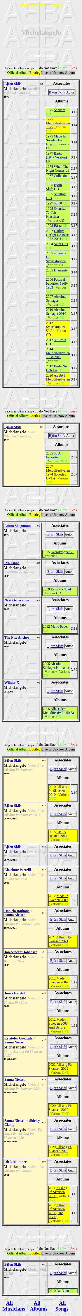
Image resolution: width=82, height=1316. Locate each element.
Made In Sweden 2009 (58, 898)
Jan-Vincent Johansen (20, 952)
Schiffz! (59, 110)
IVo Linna (11, 563)
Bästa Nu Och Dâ (56, 368)
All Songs (61, 1306)
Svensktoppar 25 (62, 552)
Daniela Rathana (17, 911)
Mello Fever (59, 626)
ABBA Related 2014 (58, 834)
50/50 (58, 203)
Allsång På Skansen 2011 (58, 1192)
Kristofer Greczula (18, 1038)
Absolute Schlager (56, 298)
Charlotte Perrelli (17, 870)
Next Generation (16, 600)
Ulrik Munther (15, 1162)
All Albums (38, 1306)
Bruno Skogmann (17, 526)
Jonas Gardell (14, 993)
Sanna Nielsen (14, 915)
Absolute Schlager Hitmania (56, 665)
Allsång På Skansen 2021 (60, 939)
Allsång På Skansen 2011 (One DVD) (58, 1211)
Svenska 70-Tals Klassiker (56, 212)
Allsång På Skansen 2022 (60, 1066)
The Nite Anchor (16, 637)
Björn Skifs (12, 84)
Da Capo (63, 1291)
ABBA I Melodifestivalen (58, 377)
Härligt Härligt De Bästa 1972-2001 (58, 235)
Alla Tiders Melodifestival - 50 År (58, 711)
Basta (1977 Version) (56, 155)
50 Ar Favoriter (54, 455)
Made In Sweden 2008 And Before (58, 1023)
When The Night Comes (57, 168)
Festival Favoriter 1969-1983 (57, 283)
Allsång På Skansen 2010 (58, 790)
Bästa (58, 225)
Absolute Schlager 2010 (56, 311)
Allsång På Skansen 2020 (60, 1108)
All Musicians (13, 1306)
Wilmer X (11, 682)
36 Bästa (60, 340)
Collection (61, 176)
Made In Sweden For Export (56, 140)
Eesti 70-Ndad (61, 589)
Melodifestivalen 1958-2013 (58, 355)
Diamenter (61, 270)
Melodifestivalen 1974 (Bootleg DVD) (58, 474)
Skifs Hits (61, 244)
